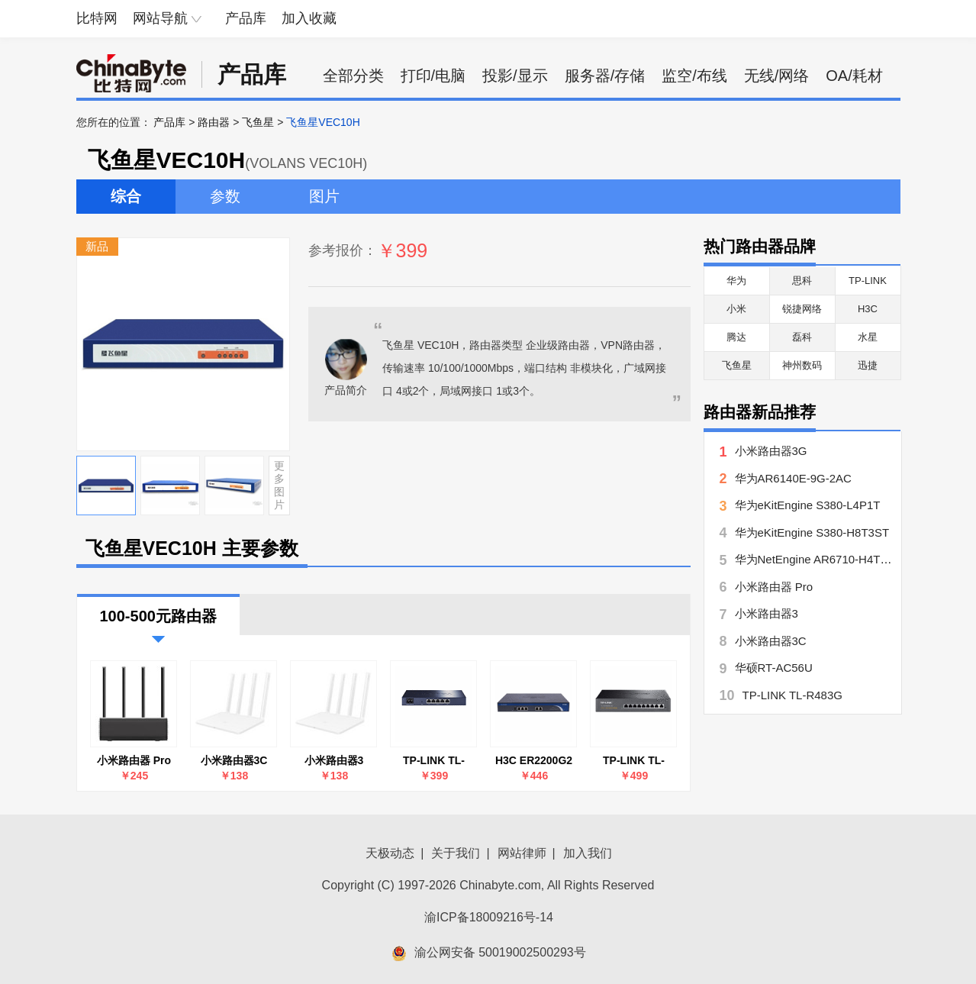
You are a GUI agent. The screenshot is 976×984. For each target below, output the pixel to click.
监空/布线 (694, 75)
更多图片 (279, 485)
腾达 (736, 337)
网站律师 (522, 853)
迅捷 (868, 365)
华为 (736, 280)
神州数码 (802, 365)
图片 (324, 196)
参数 (225, 196)
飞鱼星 (258, 122)
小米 (736, 309)
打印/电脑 (433, 75)
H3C (868, 309)
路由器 (214, 122)
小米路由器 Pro (134, 760)
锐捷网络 (802, 309)
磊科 (802, 337)
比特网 (97, 18)
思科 (802, 280)
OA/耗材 (854, 75)
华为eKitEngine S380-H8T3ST (812, 532)
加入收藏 (309, 18)
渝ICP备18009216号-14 (488, 917)
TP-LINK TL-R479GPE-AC (634, 760)
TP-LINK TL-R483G (434, 760)
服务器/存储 (605, 75)
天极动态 (390, 853)
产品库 (245, 18)
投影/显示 (515, 75)
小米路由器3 (334, 760)
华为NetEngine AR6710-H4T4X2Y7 (825, 559)
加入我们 (587, 853)
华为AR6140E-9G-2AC (793, 478)
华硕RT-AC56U (774, 667)
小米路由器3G (771, 450)
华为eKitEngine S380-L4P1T (808, 504)
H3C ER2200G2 (533, 760)
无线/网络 (777, 75)
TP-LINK (868, 280)
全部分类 (353, 75)
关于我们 (455, 853)
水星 (868, 337)
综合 (126, 196)
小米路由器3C (234, 760)
